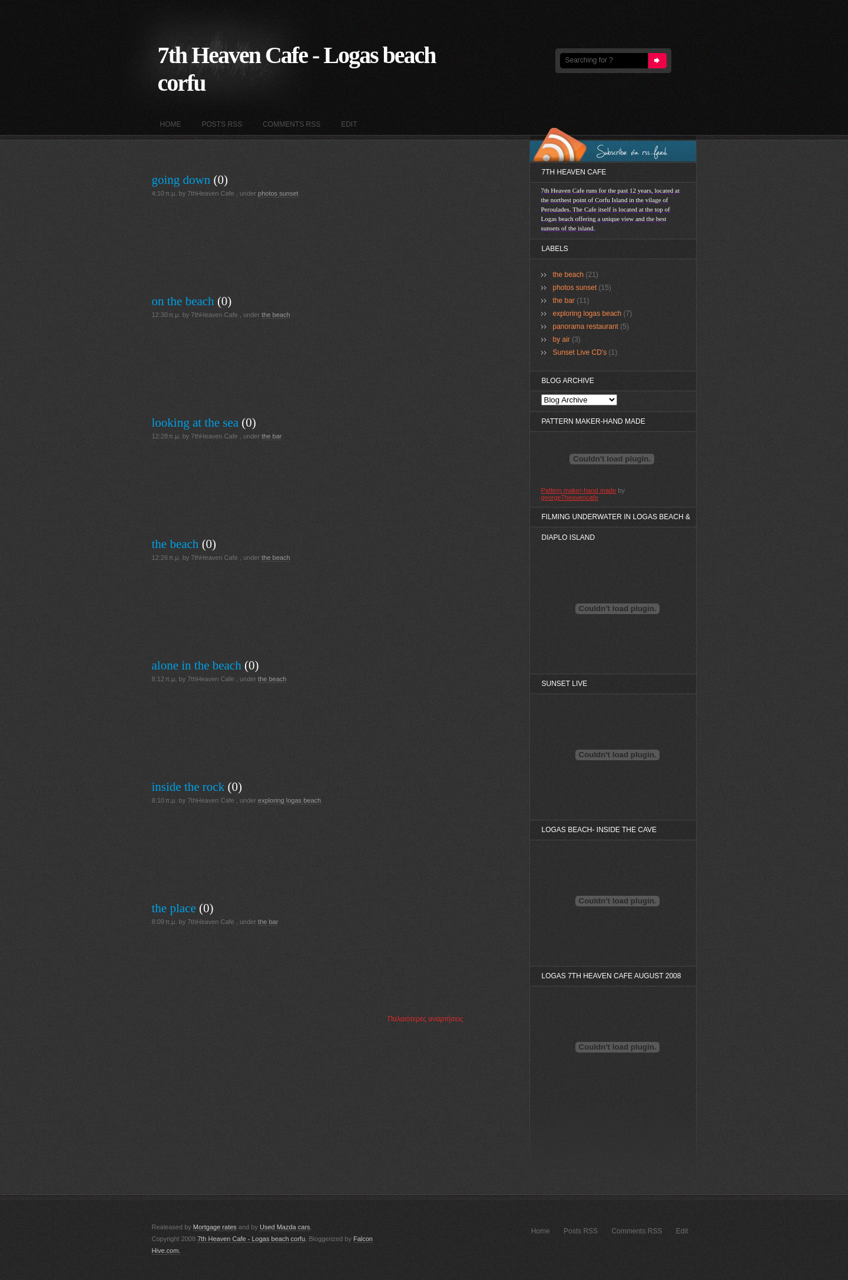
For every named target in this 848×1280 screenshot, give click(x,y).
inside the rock (188, 787)
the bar (271, 436)
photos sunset (278, 193)
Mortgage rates (215, 1226)
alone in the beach (196, 665)
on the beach (183, 301)
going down (181, 180)
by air (561, 339)
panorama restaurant (585, 326)
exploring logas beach (289, 800)
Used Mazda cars (285, 1226)
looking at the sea (195, 422)
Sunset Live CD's (580, 352)
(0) (221, 180)
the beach (275, 314)
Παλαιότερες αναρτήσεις (425, 1019)
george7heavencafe (569, 497)
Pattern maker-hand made (579, 490)
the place (174, 908)
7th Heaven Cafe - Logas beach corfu (251, 1238)
